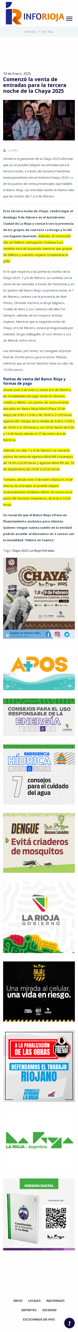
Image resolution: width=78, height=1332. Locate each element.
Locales (10, 150)
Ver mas (47, 31)
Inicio (18, 1301)
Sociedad (49, 1310)
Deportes (28, 1310)
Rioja (37, 550)
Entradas (47, 550)
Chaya (16, 550)
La (31, 550)
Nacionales (55, 1301)
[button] (69, 18)
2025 (24, 550)
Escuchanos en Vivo (39, 1319)
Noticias (30, 31)
